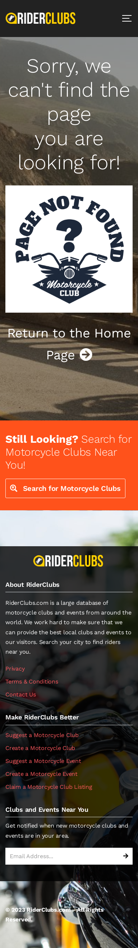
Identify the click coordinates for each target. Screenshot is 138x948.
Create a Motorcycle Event (41, 773)
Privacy (14, 668)
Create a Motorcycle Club (40, 748)
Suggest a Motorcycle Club (42, 735)
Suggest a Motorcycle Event (43, 761)
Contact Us (20, 694)
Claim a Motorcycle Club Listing (48, 786)
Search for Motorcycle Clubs (65, 488)
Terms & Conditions (31, 681)
